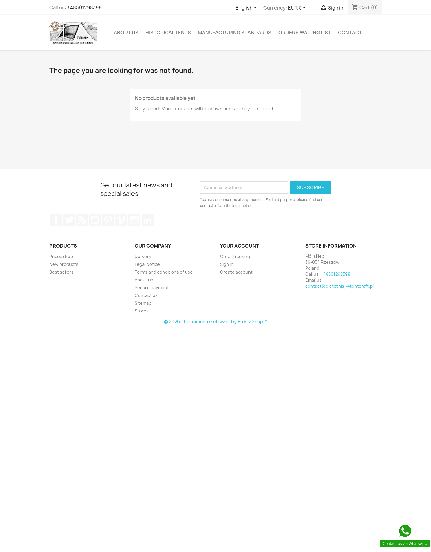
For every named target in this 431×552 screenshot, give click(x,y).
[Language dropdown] (247, 8)
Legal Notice (147, 264)
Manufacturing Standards (234, 32)
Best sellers (61, 272)
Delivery (143, 256)
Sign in (226, 264)
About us (126, 32)
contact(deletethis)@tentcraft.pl (339, 286)
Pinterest (108, 220)
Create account (236, 272)
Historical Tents (168, 32)
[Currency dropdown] (298, 8)
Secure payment (152, 287)
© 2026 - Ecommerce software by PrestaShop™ (215, 321)
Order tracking (235, 256)
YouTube (95, 220)
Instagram (134, 220)
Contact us (146, 295)
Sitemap (143, 303)
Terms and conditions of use (164, 272)
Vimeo (121, 220)
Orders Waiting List (304, 32)
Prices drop (61, 256)
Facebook (56, 220)
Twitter (69, 220)
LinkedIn (148, 220)
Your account (239, 246)
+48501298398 (84, 7)
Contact (350, 32)
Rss (82, 220)
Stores (142, 311)
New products (63, 264)
